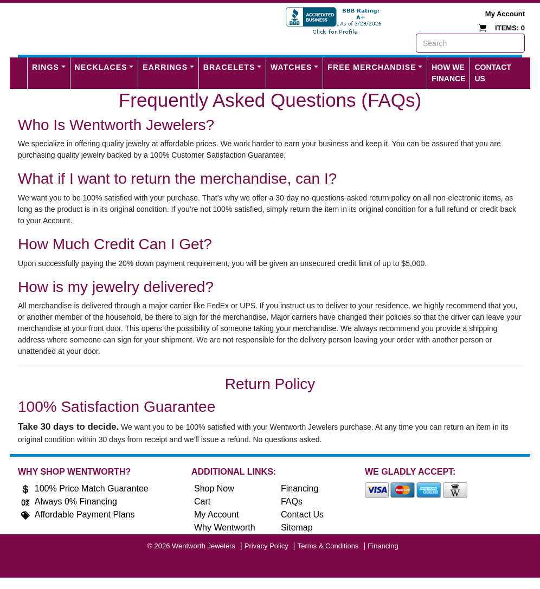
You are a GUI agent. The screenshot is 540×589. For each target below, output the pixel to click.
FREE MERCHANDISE (371, 67)
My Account (505, 14)
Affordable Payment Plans (85, 514)
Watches (291, 67)
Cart (202, 501)
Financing (299, 488)
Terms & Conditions (328, 546)
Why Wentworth (224, 527)
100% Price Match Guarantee (92, 488)
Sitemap (297, 527)
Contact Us (492, 73)
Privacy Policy (266, 546)
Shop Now (214, 488)
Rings (45, 67)
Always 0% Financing (76, 501)
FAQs (292, 501)
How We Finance (448, 73)
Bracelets (229, 67)
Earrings (165, 67)
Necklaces (101, 67)
